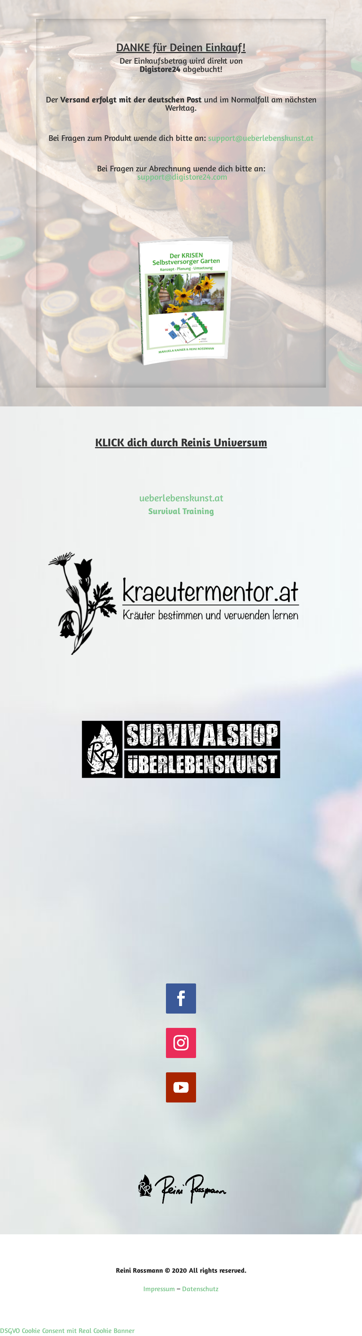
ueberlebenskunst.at (181, 498)
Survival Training (181, 511)
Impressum (159, 1288)
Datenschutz (200, 1288)
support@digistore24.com (182, 177)
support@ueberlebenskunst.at (260, 138)
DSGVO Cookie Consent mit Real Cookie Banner (67, 1330)
